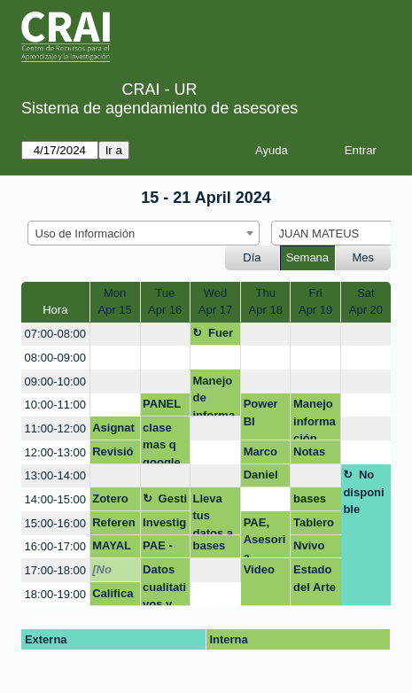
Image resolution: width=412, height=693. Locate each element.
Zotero (110, 498)
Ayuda (271, 150)
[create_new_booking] (115, 334)
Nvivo (308, 545)
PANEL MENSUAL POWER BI (164, 407)
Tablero (313, 522)
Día (251, 257)
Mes (364, 257)
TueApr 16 (165, 301)
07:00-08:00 (55, 333)
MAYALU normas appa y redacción (113, 548)
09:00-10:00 (55, 381)
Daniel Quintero (264, 477)
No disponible (363, 492)
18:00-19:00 (55, 594)
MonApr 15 (114, 301)
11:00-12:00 (55, 428)
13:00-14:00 (55, 475)
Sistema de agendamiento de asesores (159, 108)
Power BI (261, 412)
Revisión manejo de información (113, 454)
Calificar (112, 596)
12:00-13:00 (55, 452)
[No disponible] (112, 572)
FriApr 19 (315, 301)
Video (259, 569)
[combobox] (143, 233)
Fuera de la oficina (212, 336)
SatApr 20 (366, 301)
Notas (309, 451)
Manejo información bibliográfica (314, 418)
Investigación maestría (164, 525)
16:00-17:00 (55, 546)
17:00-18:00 (55, 570)
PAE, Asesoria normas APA (265, 537)
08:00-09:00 (55, 357)
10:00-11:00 (55, 404)
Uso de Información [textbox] (85, 233)
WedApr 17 (215, 301)
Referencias (113, 525)
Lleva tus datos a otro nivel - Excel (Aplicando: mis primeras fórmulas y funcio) (213, 513)
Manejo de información (213, 395)
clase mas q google (162, 442)
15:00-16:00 (55, 523)
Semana (307, 257)
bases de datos (309, 501)
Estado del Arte (314, 578)
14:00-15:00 (55, 499)
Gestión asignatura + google (165, 501)
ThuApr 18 (266, 301)
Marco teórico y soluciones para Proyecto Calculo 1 (265, 454)
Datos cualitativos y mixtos (164, 584)
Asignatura (113, 430)
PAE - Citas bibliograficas (164, 548)
